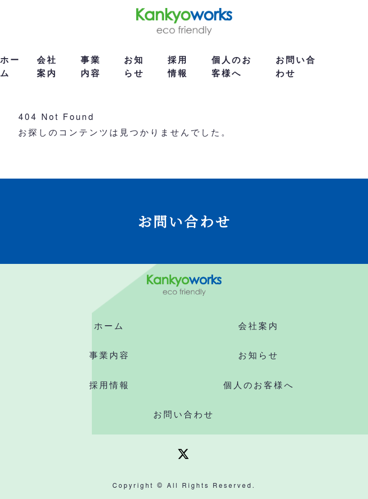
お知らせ (134, 66)
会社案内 (47, 66)
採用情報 (178, 66)
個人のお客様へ (232, 66)
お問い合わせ (296, 66)
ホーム (10, 66)
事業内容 (91, 66)
